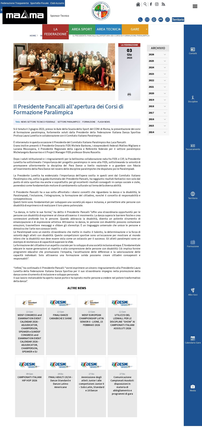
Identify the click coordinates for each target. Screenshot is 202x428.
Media (193, 390)
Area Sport (82, 28)
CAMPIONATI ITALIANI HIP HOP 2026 (30, 379)
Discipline (193, 101)
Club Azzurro (53, 3)
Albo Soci (193, 294)
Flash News (104, 122)
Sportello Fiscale (36, 3)
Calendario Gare (193, 342)
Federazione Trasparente (14, 3)
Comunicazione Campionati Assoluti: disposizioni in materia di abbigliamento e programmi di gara (122, 386)
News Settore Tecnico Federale (38, 122)
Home (33, 35)
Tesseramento (193, 149)
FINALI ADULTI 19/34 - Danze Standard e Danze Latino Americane (60, 382)
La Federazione (59, 35)
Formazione (193, 246)
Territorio (193, 198)
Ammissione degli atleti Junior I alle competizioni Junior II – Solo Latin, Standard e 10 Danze (91, 384)
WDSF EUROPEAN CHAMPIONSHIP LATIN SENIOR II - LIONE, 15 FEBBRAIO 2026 (91, 320)
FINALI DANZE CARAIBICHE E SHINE (60, 316)
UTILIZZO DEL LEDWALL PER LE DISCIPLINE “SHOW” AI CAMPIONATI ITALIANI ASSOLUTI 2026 (122, 321)
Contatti (193, 53)
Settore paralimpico (69, 122)
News (43, 35)
